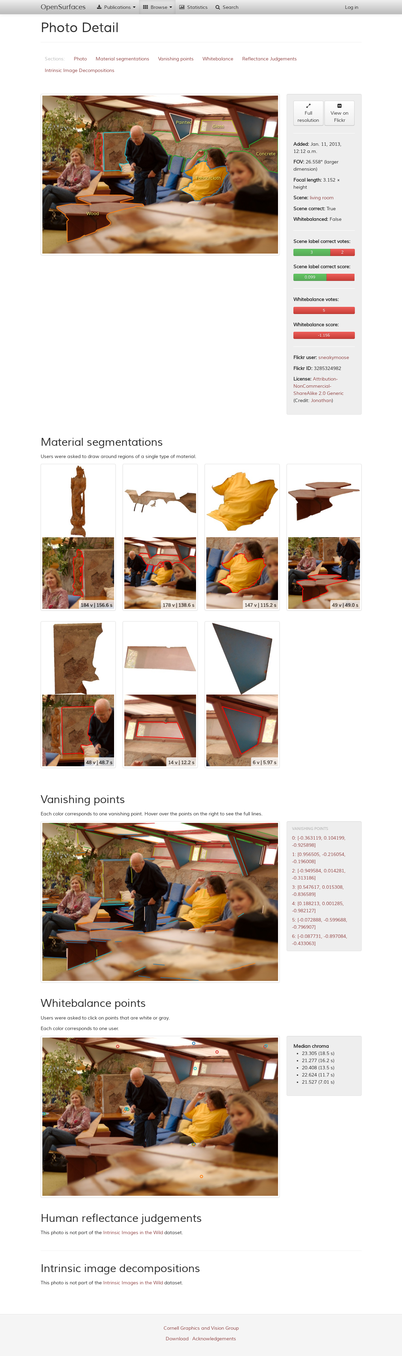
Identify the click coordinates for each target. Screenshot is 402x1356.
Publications (116, 7)
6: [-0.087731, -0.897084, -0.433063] (319, 939)
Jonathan (321, 400)
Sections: (55, 59)
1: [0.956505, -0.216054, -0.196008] (319, 858)
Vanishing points (176, 59)
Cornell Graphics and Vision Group (201, 1328)
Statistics (193, 7)
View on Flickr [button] (339, 113)
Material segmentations (122, 59)
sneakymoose (333, 357)
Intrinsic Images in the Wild (133, 1233)
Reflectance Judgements (269, 59)
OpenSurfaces (63, 7)
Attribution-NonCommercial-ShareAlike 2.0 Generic (318, 386)
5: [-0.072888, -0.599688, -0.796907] (319, 923)
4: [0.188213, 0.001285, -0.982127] (318, 907)
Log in (351, 7)
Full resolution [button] (308, 113)
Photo (80, 59)
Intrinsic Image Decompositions (79, 70)
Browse (157, 7)
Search (226, 7)
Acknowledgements (214, 1339)
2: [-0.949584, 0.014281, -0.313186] (319, 874)
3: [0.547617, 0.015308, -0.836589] (318, 890)
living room (322, 198)
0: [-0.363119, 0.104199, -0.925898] (319, 841)
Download (177, 1339)
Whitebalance (218, 59)
